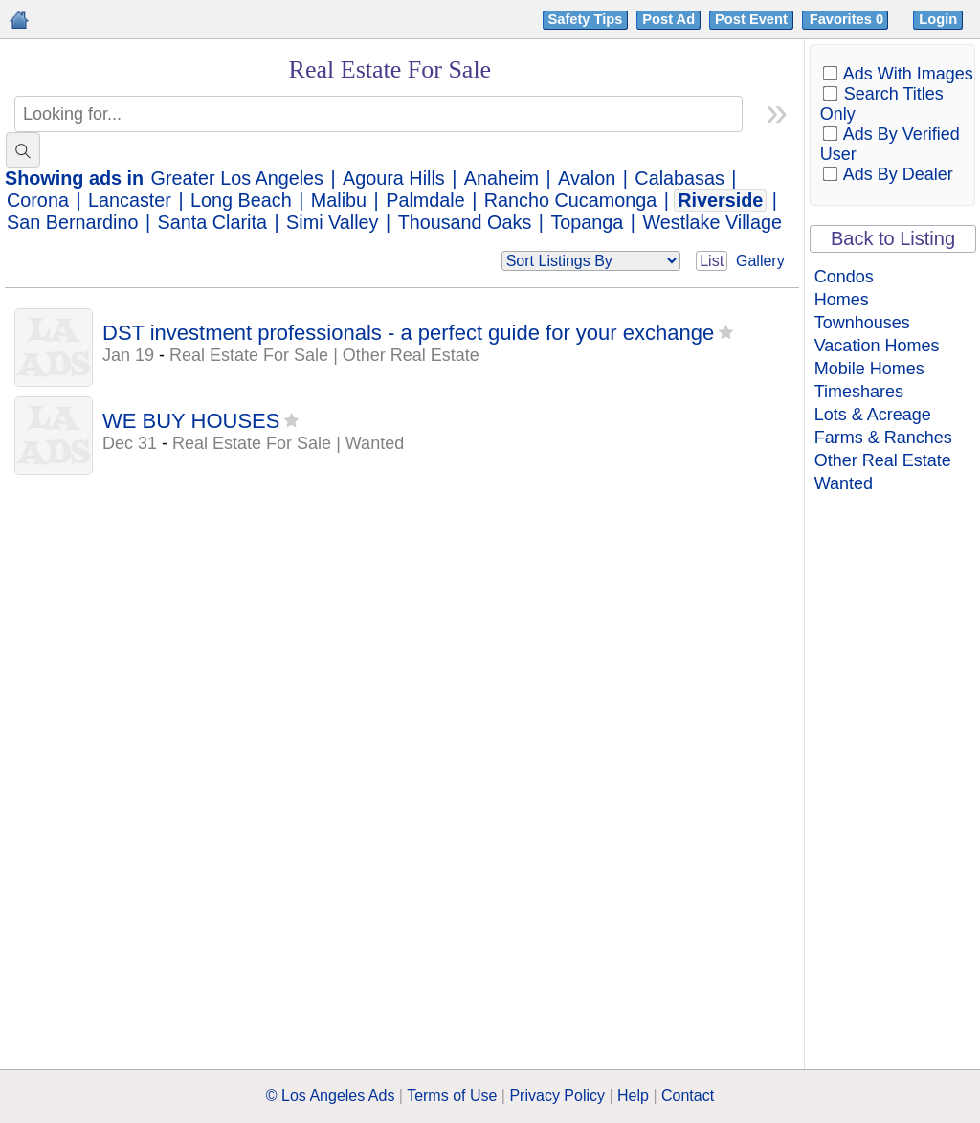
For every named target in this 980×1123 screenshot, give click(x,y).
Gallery (760, 261)
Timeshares (858, 391)
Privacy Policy (557, 1096)
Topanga (586, 222)
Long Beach (241, 200)
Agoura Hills (394, 178)
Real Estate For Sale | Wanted (288, 443)
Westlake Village (712, 222)
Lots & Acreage (872, 414)
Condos (844, 276)
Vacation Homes (877, 345)
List (712, 261)
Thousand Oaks (465, 222)
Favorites (848, 19)
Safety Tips (585, 19)
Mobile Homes (869, 368)
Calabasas (679, 178)
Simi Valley (332, 222)
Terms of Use (452, 1096)
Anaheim (501, 178)
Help (633, 1096)
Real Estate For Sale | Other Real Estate (324, 355)
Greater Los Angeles (237, 178)
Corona (38, 200)
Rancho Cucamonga (570, 200)
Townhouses (862, 322)
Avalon (586, 178)
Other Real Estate (882, 460)
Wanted (843, 483)
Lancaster (129, 200)
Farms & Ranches (883, 437)
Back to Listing (893, 238)
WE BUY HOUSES (190, 421)
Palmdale (425, 200)
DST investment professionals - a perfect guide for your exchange (408, 333)
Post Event (751, 19)
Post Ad (668, 19)
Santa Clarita (212, 222)
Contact (687, 1096)
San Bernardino (72, 222)
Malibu (339, 200)
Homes (841, 299)
